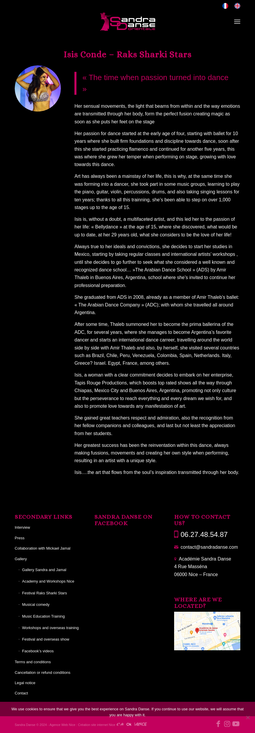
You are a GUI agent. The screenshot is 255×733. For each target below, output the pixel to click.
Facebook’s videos (38, 651)
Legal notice (25, 683)
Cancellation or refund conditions (42, 672)
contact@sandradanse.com (209, 547)
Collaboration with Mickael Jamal (42, 548)
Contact (21, 693)
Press (19, 538)
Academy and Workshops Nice (48, 581)
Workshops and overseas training (50, 628)
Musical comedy (35, 604)
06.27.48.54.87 (204, 534)
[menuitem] (225, 6)
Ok (128, 724)
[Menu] (237, 22)
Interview (22, 527)
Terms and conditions (33, 662)
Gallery (21, 559)
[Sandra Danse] (127, 22)
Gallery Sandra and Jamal (44, 570)
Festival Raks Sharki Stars (44, 593)
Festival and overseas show (45, 639)
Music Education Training (43, 616)
